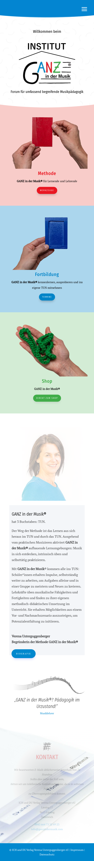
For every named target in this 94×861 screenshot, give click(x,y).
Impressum (77, 850)
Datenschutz (47, 854)
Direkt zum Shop (47, 398)
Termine (47, 297)
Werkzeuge (47, 190)
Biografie (23, 653)
